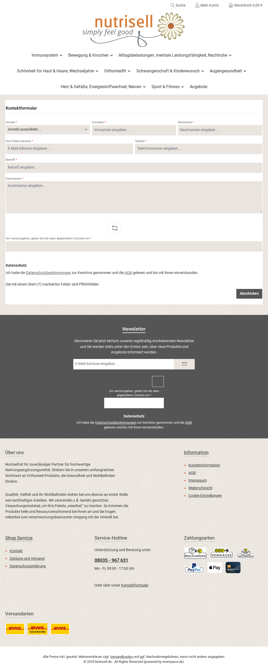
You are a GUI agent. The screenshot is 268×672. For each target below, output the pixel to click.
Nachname (186, 122)
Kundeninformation (204, 465)
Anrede (11, 122)
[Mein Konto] (207, 5)
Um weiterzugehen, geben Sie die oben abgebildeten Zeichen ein (48, 238)
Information (196, 452)
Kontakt (16, 551)
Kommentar (14, 178)
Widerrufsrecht (200, 488)
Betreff (11, 160)
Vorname (99, 122)
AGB (128, 273)
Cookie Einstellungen (205, 495)
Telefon (141, 141)
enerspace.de (173, 662)
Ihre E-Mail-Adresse (19, 141)
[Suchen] (178, 5)
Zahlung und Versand (27, 558)
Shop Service (19, 538)
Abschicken (249, 293)
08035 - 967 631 (111, 560)
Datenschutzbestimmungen (48, 273)
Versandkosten (121, 657)
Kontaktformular (134, 585)
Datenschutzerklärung (28, 566)
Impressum (197, 480)
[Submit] (184, 364)
